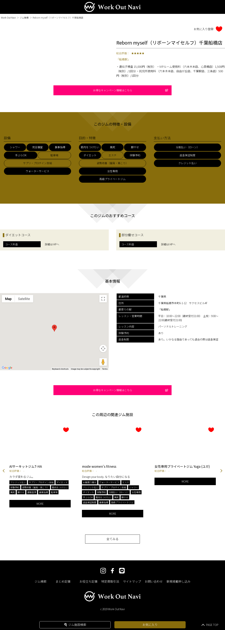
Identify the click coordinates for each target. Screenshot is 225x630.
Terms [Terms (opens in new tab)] (105, 369)
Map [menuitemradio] (8, 299)
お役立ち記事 (89, 581)
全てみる (112, 539)
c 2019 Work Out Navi (112, 609)
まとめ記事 (63, 581)
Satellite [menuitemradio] (24, 299)
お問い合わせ (154, 581)
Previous (4, 471)
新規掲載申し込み (178, 581)
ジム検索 (24, 17)
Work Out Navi (8, 17)
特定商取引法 (110, 581)
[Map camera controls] (103, 348)
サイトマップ (132, 581)
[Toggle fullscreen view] (103, 298)
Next (221, 471)
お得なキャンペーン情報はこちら (130, 90)
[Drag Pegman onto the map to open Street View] (103, 362)
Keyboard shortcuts (60, 369)
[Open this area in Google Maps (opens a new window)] (7, 367)
